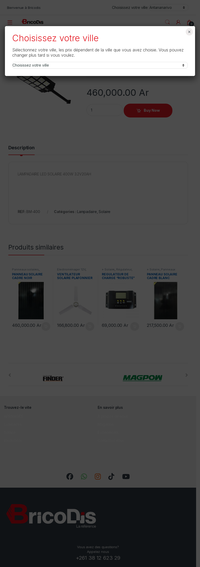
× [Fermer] (189, 32)
